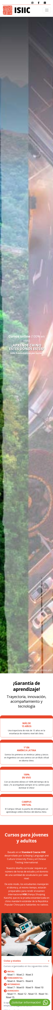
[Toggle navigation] (47, 10)
